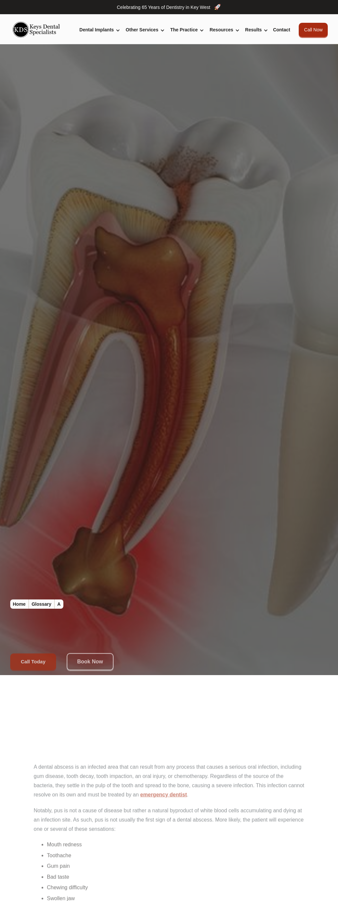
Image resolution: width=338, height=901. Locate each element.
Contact (281, 29)
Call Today (33, 663)
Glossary (41, 604)
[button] (99, 29)
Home (19, 604)
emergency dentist (163, 796)
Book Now (90, 663)
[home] (38, 30)
